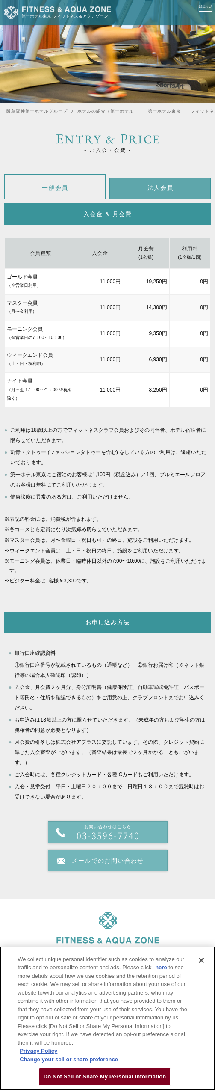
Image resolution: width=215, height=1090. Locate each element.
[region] (107, 1018)
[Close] (201, 960)
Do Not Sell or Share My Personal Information (105, 1076)
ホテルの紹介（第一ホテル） (107, 111)
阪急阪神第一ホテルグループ (37, 111)
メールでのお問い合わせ (107, 860)
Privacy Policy (38, 1051)
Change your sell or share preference (69, 1059)
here (161, 967)
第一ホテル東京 (164, 111)
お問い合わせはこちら (107, 833)
